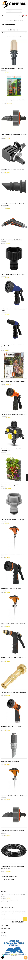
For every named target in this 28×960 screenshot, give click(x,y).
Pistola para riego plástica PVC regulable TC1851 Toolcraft (12, 345)
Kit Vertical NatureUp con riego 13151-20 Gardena (12, 485)
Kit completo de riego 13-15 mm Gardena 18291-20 (14, 100)
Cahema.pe (13, 954)
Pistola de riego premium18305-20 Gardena (11, 239)
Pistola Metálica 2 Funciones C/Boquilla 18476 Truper (13, 657)
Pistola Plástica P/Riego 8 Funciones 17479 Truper (12, 726)
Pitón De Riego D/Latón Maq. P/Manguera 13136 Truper (13, 692)
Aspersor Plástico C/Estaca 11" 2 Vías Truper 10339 (13, 623)
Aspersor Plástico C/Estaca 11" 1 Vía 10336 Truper (12, 554)
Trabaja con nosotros (14, 957)
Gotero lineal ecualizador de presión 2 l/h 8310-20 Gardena (12, 831)
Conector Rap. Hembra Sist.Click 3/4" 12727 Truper (12, 274)
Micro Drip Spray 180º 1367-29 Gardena (10, 761)
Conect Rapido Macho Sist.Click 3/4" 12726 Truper (12, 519)
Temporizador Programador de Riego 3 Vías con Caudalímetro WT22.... (12, 449)
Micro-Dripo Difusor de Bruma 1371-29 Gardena (12, 68)
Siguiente (11, 879)
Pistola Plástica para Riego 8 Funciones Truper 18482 (14, 414)
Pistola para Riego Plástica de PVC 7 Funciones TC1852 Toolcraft (13, 309)
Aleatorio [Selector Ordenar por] (14, 32)
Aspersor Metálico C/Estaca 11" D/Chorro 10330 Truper (14, 795)
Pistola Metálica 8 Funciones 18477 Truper (11, 588)
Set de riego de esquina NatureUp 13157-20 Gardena (13, 381)
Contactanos (4, 957)
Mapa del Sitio (23, 957)
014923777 (8, 909)
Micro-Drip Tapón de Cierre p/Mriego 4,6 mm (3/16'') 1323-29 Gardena (13, 204)
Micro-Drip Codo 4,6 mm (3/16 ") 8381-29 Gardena (12, 169)
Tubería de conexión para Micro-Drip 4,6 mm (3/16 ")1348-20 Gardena (12, 867)
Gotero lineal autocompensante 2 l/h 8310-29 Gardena (13, 134)
